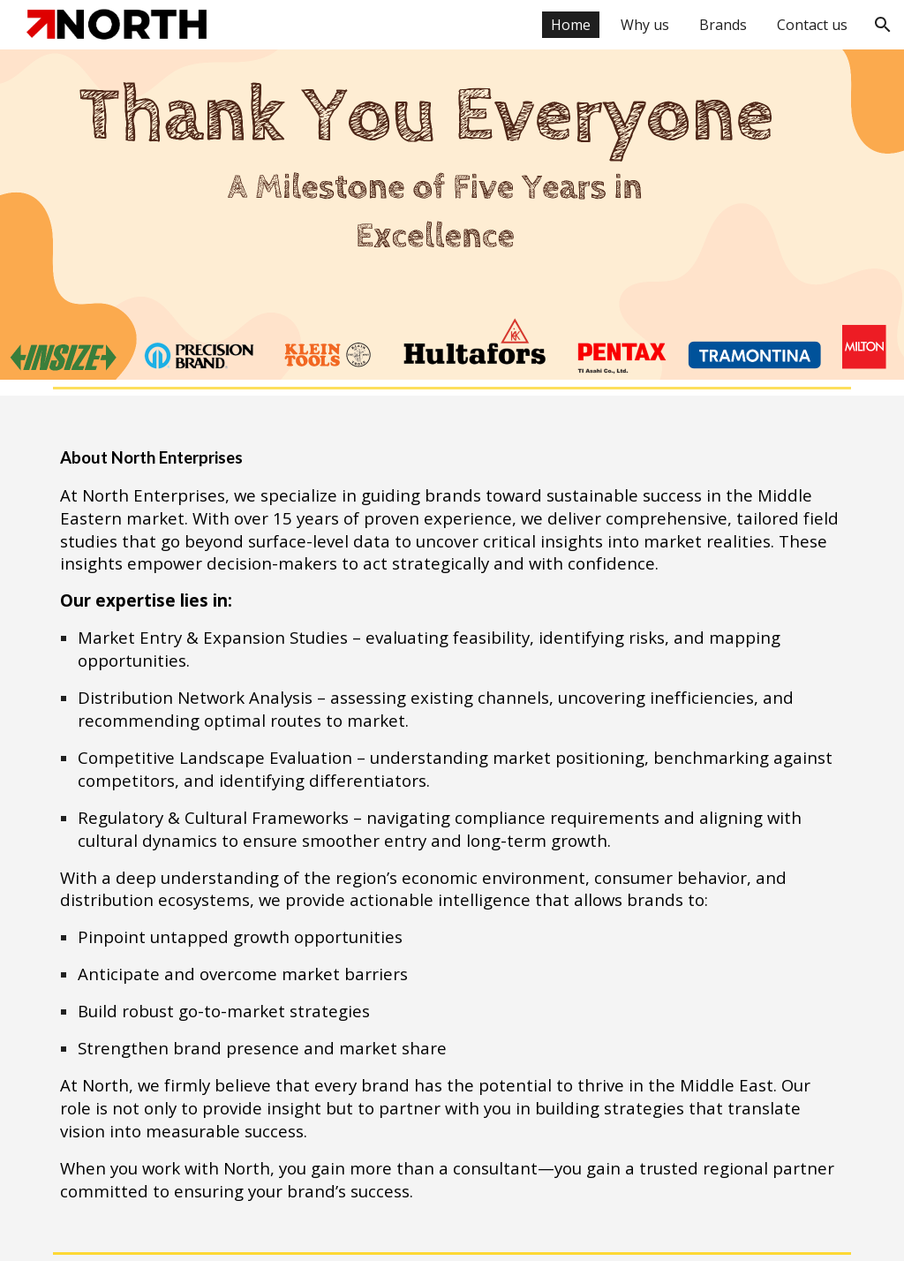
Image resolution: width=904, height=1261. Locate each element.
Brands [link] (723, 24)
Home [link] (571, 24)
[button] (883, 25)
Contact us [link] (812, 24)
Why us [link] (645, 24)
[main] (452, 820)
